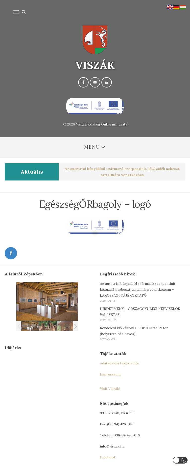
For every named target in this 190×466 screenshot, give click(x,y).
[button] (180, 460)
